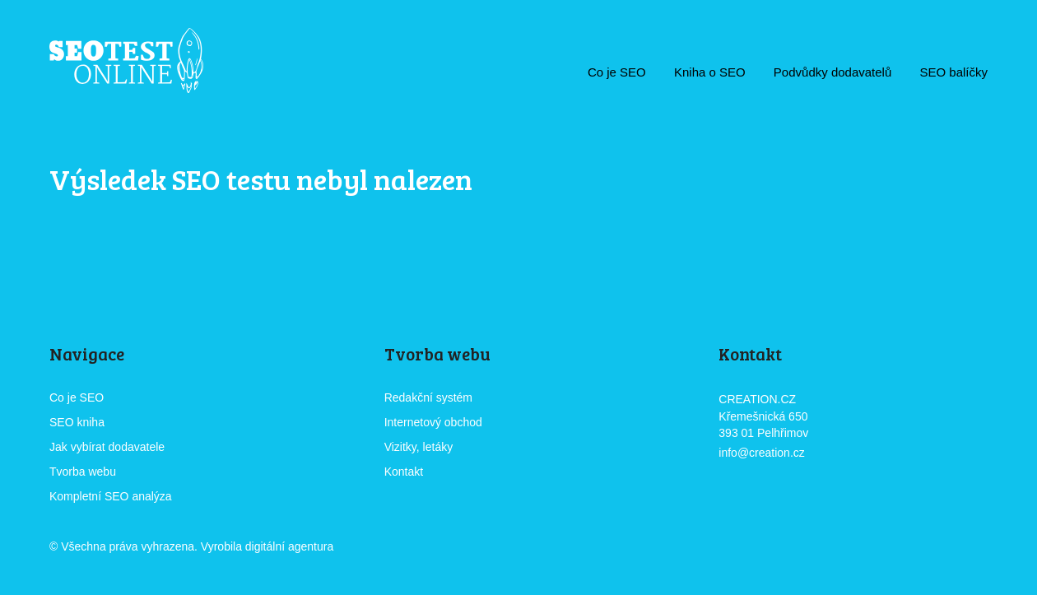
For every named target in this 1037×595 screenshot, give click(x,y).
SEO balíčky (953, 72)
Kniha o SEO (710, 72)
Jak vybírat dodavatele (107, 446)
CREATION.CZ (382, 547)
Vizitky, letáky (418, 446)
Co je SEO (617, 72)
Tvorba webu (82, 471)
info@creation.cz (761, 452)
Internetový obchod (433, 422)
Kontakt (403, 471)
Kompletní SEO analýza (110, 496)
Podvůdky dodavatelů (832, 72)
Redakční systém (428, 397)
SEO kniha (77, 422)
